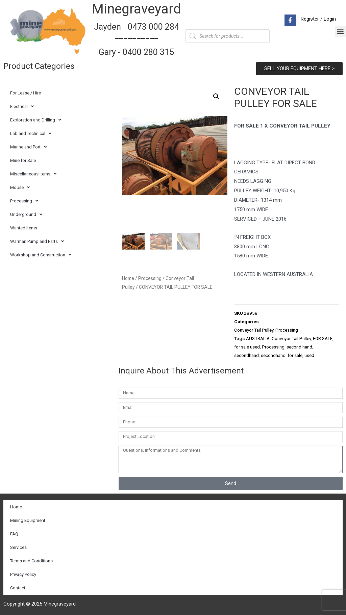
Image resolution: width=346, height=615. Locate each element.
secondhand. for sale (281, 355)
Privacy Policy (23, 574)
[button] (340, 31)
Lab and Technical (30, 133)
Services (18, 547)
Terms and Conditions (31, 560)
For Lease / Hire (25, 92)
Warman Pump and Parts (37, 241)
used (309, 355)
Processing (24, 200)
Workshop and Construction (40, 254)
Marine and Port (28, 146)
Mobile (20, 187)
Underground (26, 214)
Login (330, 19)
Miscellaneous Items (33, 173)
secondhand (246, 355)
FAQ (14, 533)
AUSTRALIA (258, 338)
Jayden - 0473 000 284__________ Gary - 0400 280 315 (136, 39)
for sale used (247, 347)
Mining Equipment (27, 520)
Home (128, 279)
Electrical (22, 106)
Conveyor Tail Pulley (253, 330)
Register (310, 19)
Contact (17, 587)
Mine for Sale (23, 160)
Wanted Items (23, 227)
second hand (299, 347)
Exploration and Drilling (35, 119)
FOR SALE (322, 338)
